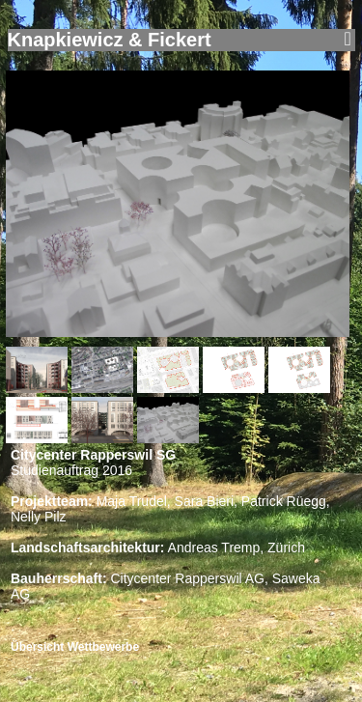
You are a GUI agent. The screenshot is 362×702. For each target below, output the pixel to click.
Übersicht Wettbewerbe (75, 647)
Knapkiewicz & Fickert (109, 39)
